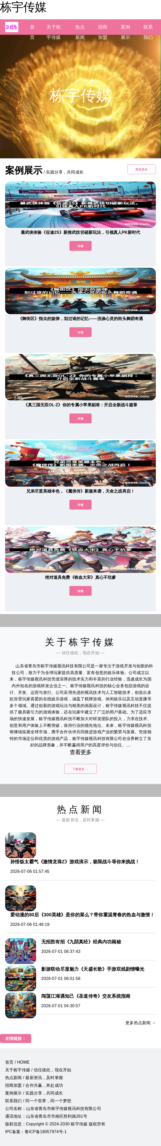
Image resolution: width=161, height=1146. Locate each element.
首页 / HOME (17, 1062)
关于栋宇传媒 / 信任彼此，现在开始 (38, 1070)
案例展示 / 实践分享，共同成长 (34, 1093)
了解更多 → (80, 769)
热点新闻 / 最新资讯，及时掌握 (34, 1077)
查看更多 (81, 752)
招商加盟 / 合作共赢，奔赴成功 (34, 1085)
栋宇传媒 (23, 7)
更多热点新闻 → (140, 1023)
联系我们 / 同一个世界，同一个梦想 (38, 1101)
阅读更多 (141, 169)
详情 (80, 246)
